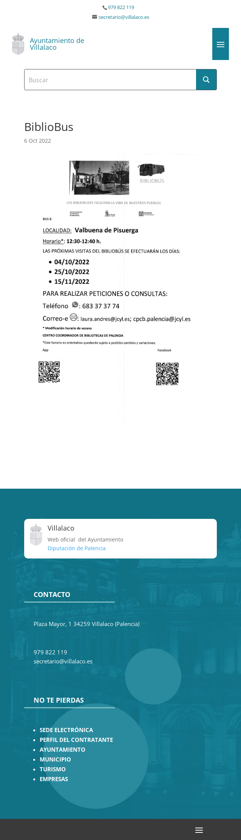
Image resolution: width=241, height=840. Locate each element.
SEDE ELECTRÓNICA (66, 730)
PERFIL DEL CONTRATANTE (76, 740)
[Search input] (111, 79)
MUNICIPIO (55, 759)
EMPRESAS (54, 779)
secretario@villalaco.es (124, 17)
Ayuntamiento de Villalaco (57, 44)
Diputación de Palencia (77, 548)
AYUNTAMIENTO (62, 750)
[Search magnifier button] (206, 79)
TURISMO (53, 769)
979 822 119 (121, 7)
